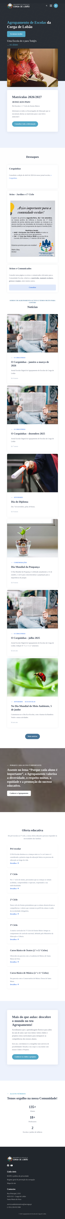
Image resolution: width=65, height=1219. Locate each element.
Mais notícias (32, 736)
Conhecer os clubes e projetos (25, 1057)
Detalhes (14, 863)
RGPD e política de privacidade (18, 1176)
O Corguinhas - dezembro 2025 (28, 433)
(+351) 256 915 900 (14, 1207)
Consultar (32, 287)
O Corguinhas (19, 357)
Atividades (18, 497)
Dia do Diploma (19, 501)
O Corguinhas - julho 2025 (25, 637)
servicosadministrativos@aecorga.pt (19, 1204)
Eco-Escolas (30, 702)
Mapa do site (11, 1183)
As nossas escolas (16, 32)
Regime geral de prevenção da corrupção (21, 1180)
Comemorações (20, 562)
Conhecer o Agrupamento (19, 793)
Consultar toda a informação (25, 124)
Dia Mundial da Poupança (25, 566)
